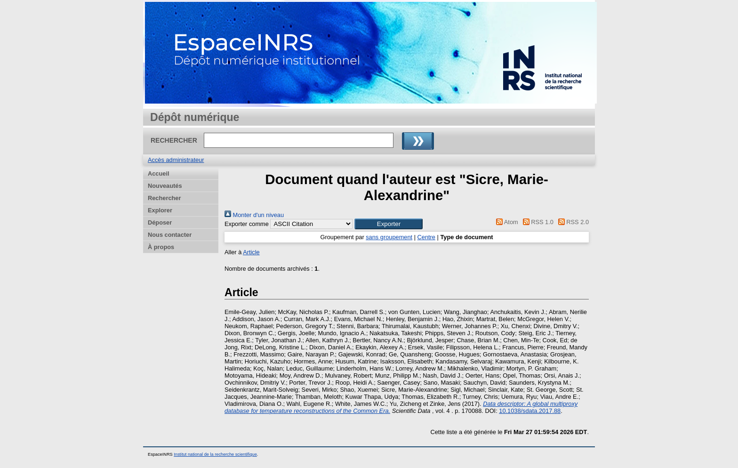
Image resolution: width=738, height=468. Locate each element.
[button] (388, 223)
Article (251, 252)
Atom (505, 222)
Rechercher (164, 198)
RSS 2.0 (572, 222)
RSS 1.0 (537, 222)
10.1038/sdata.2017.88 (530, 410)
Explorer (160, 210)
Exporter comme (247, 223)
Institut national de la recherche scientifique (215, 454)
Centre (426, 237)
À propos (161, 246)
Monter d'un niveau (254, 214)
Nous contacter (170, 234)
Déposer (160, 222)
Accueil (158, 173)
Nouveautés (165, 185)
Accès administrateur (176, 159)
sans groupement (389, 237)
